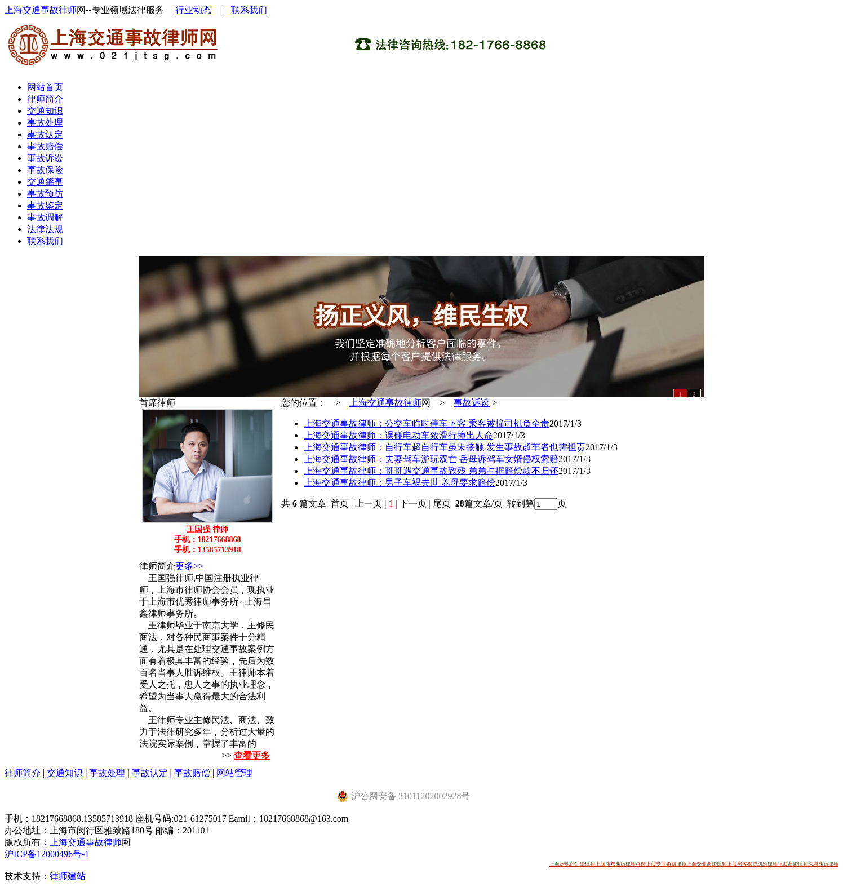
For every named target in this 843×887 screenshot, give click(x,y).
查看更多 (252, 755)
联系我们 (249, 10)
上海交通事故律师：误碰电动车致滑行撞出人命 (398, 435)
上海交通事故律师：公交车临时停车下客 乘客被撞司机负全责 (426, 423)
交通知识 (45, 111)
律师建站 (68, 876)
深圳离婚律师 (823, 864)
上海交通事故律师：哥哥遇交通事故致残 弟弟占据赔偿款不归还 (431, 471)
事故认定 (45, 134)
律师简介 (45, 99)
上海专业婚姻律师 (666, 864)
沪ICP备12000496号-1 (47, 854)
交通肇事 (45, 182)
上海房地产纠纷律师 (572, 864)
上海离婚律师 (793, 864)
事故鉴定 (45, 205)
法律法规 (45, 229)
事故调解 (45, 217)
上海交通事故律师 (41, 10)
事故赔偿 (45, 146)
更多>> (189, 566)
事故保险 (45, 170)
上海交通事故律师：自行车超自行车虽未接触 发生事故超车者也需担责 (444, 447)
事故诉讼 (45, 158)
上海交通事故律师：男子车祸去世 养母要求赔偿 (399, 482)
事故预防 (45, 193)
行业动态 (193, 10)
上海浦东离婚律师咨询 (620, 864)
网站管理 (234, 773)
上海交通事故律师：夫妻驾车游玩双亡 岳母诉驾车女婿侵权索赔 (431, 459)
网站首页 (45, 87)
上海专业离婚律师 (706, 864)
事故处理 (45, 122)
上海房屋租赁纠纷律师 (752, 864)
